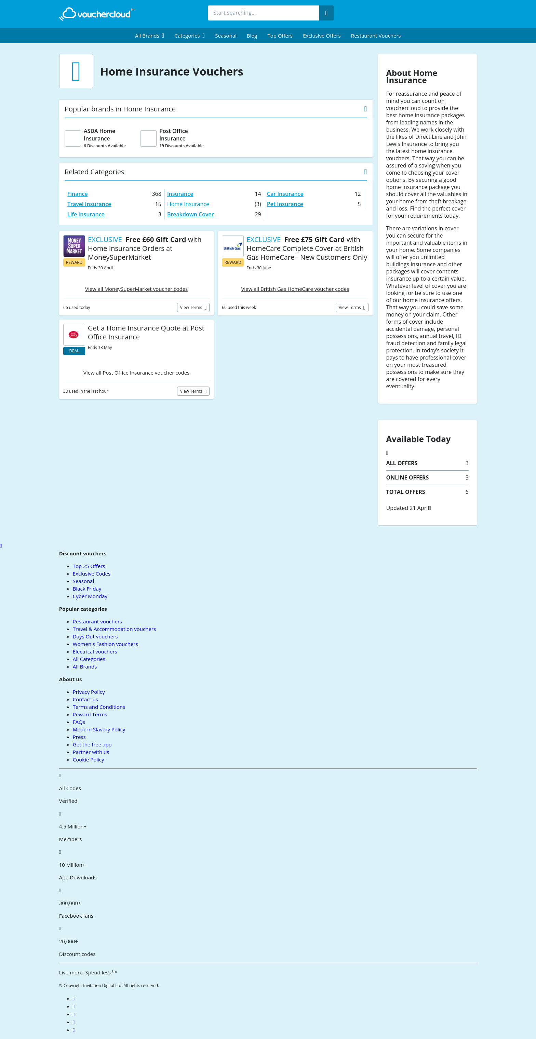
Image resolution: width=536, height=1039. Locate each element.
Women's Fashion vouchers (105, 643)
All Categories (89, 659)
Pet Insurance (285, 204)
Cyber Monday (90, 596)
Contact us (85, 699)
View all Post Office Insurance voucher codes (136, 372)
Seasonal (225, 35)
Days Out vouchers (95, 636)
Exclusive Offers (322, 35)
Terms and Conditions (99, 706)
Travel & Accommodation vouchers (114, 628)
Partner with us (91, 751)
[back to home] (96, 14)
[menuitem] (149, 35)
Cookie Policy (88, 759)
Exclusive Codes (91, 573)
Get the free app (92, 744)
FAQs (79, 721)
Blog (252, 35)
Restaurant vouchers (376, 35)
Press (79, 736)
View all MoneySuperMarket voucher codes (136, 288)
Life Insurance (86, 214)
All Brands (85, 666)
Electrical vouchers (95, 651)
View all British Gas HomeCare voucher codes (295, 288)
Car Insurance (285, 194)
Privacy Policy (89, 691)
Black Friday (87, 588)
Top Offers (280, 35)
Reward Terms (90, 714)
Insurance (180, 194)
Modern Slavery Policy (99, 729)
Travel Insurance (89, 204)
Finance (77, 194)
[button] (149, 35)
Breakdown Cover (190, 214)
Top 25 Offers (89, 566)
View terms (191, 307)
